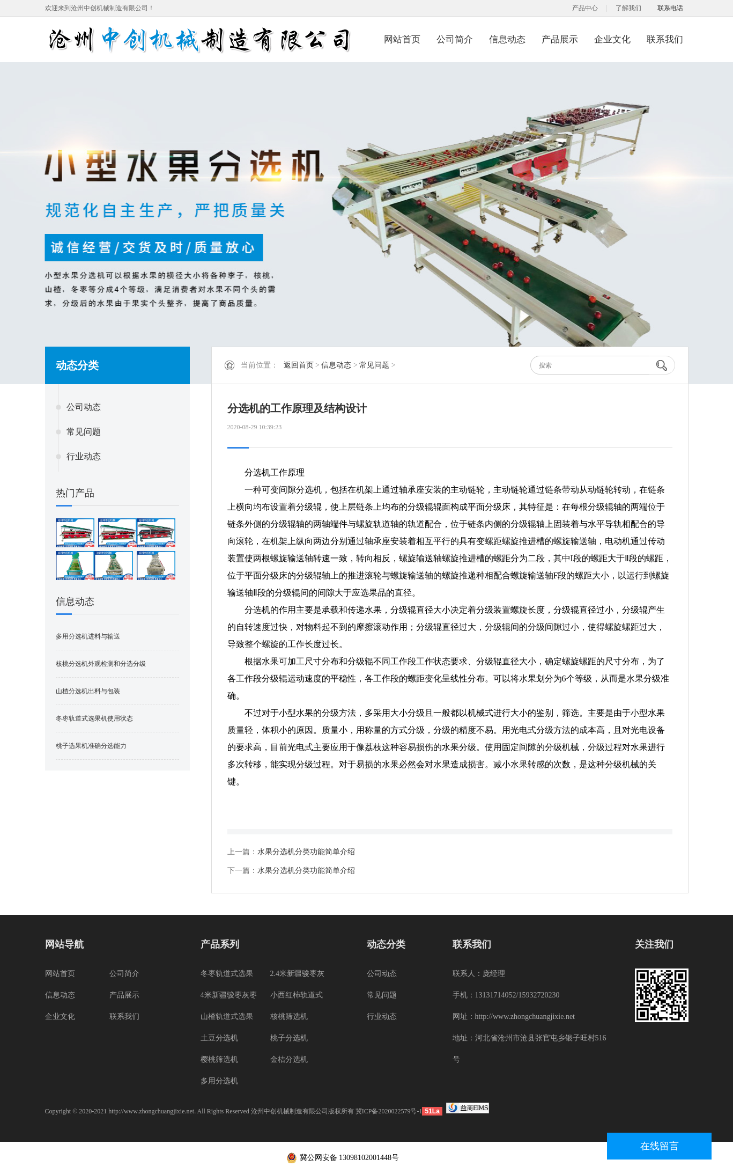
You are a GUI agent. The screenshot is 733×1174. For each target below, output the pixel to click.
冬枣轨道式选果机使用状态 (94, 718)
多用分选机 (219, 1081)
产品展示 (560, 39)
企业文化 (612, 39)
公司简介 (454, 39)
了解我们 (628, 8)
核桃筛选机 (289, 1016)
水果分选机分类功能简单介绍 (306, 852)
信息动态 (507, 39)
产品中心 (585, 8)
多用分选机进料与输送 (88, 636)
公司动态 (83, 407)
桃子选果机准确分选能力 (91, 746)
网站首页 (402, 39)
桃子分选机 (289, 1038)
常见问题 (83, 431)
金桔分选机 (289, 1059)
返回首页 (299, 365)
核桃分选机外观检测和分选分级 (101, 663)
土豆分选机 (219, 1038)
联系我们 (665, 39)
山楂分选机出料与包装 (88, 691)
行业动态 (83, 456)
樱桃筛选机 (219, 1059)
